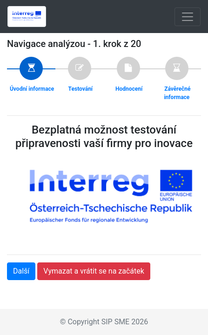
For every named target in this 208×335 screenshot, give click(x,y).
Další (21, 271)
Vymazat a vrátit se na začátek (93, 271)
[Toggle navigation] (187, 16)
